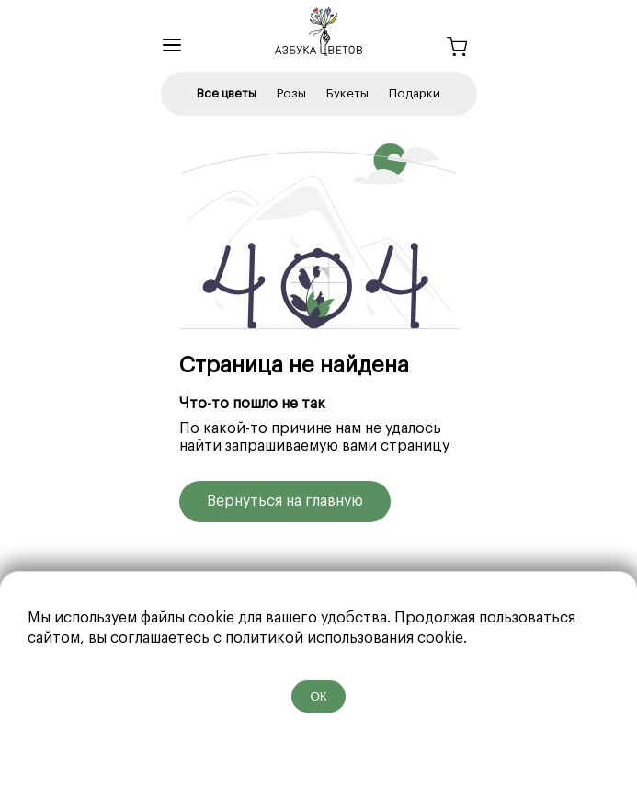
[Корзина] (457, 49)
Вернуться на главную (285, 501)
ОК (318, 696)
